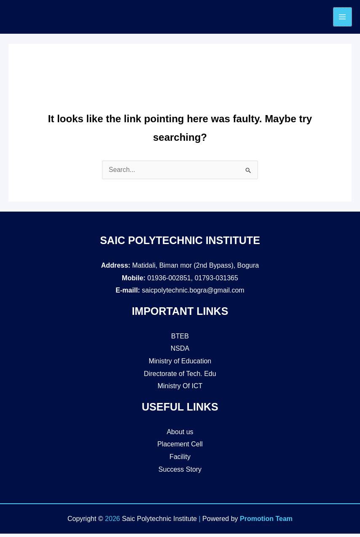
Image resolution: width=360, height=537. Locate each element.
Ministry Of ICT (180, 389)
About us (180, 435)
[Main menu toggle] (342, 18)
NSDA (180, 351)
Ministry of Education (180, 364)
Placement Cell (180, 447)
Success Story (180, 472)
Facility (180, 460)
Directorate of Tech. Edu (180, 377)
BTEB (180, 339)
